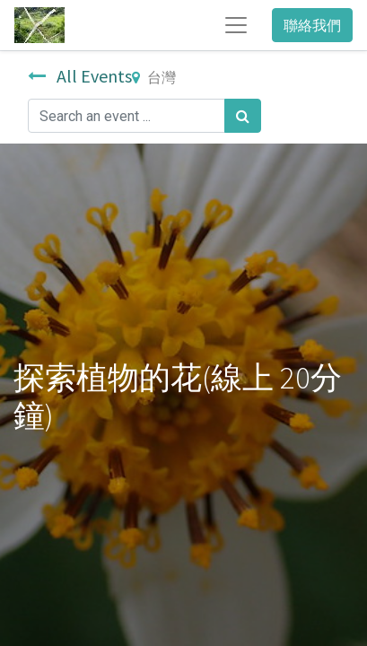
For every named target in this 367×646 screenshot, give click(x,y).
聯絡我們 (312, 25)
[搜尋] (242, 116)
